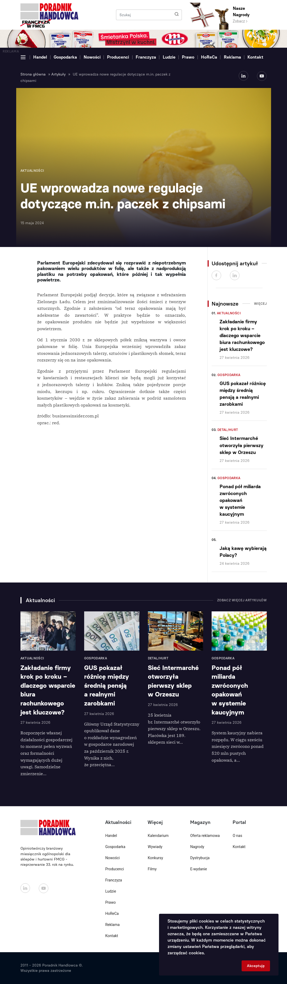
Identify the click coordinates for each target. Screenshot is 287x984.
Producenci (118, 57)
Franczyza (146, 57)
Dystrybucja (199, 858)
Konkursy (155, 858)
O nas (237, 835)
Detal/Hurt (227, 430)
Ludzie (169, 57)
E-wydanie (198, 869)
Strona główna (33, 74)
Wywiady (155, 847)
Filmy (152, 869)
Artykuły (58, 74)
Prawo (188, 57)
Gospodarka (65, 57)
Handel (40, 57)
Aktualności (229, 313)
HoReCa (209, 57)
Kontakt (255, 57)
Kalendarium (158, 835)
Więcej (260, 304)
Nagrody (197, 847)
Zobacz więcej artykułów (242, 600)
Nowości (92, 57)
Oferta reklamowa (205, 835)
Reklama (232, 57)
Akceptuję (256, 966)
